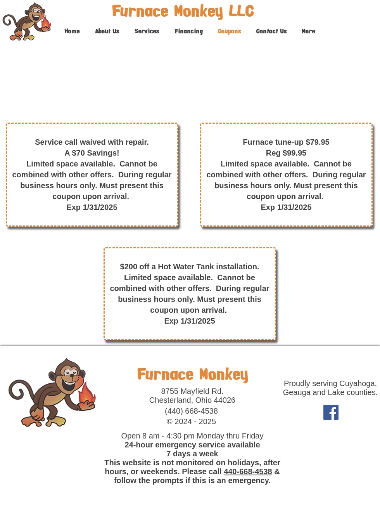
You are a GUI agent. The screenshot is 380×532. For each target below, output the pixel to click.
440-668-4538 (248, 471)
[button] (147, 31)
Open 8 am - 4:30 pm (159, 435)
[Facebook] (331, 412)
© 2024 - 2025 (191, 421)
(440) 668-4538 (191, 411)
